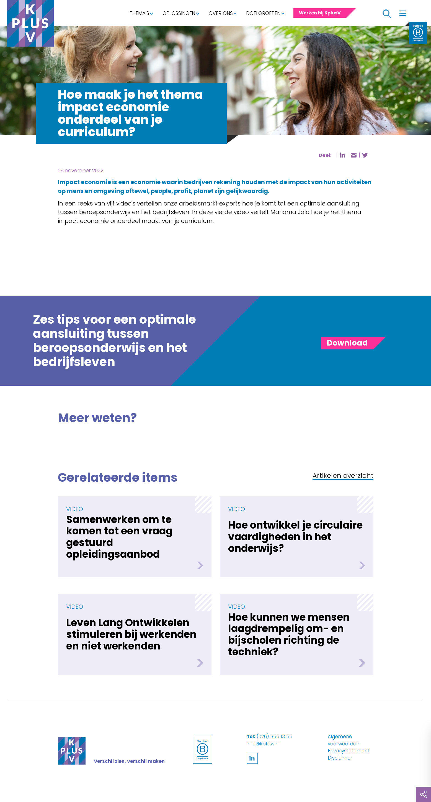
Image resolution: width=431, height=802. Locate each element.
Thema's (139, 13)
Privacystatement (349, 750)
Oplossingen (178, 13)
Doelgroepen (263, 13)
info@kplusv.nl (263, 743)
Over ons (221, 13)
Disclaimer (340, 758)
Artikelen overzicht (343, 476)
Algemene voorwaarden (343, 740)
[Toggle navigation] (402, 13)
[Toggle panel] (347, 343)
